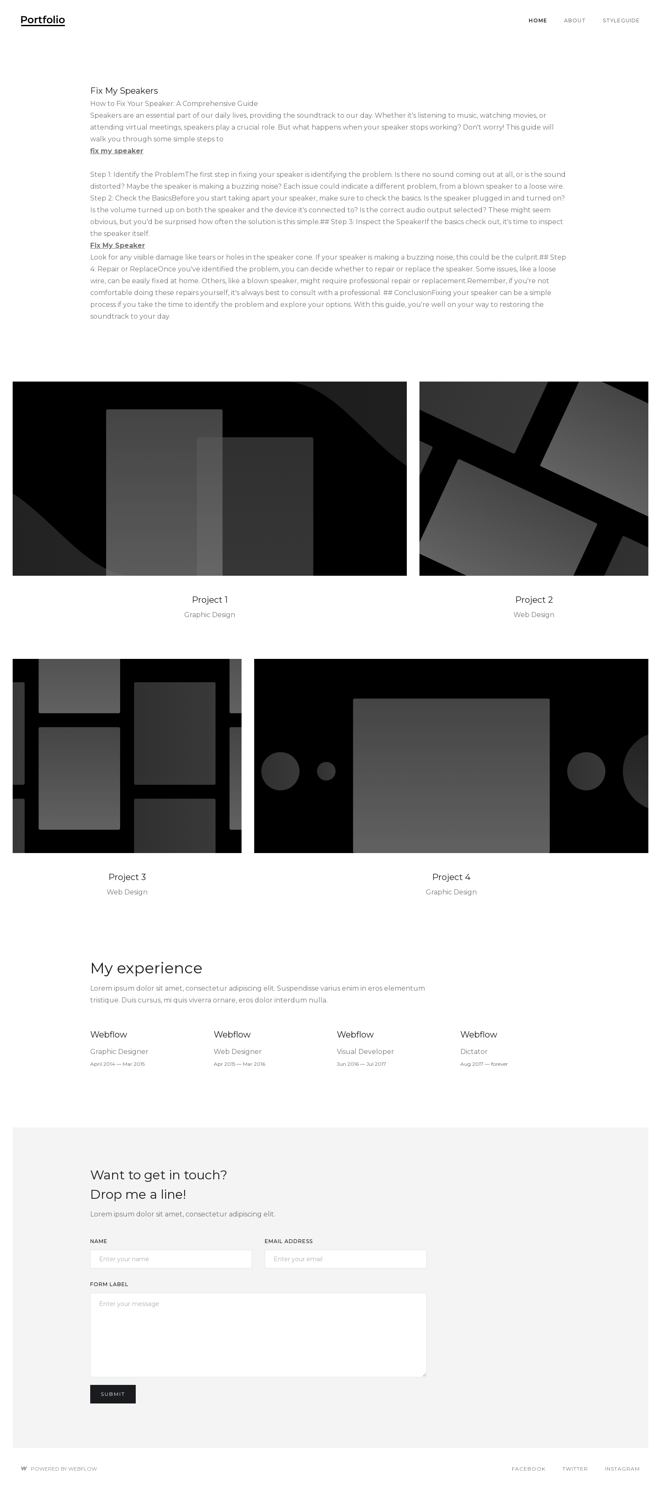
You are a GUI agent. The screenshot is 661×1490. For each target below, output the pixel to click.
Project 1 (210, 600)
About (575, 20)
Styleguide (621, 20)
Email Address (289, 1241)
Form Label (109, 1284)
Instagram (622, 1469)
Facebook (528, 1469)
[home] (43, 20)
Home (538, 20)
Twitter (575, 1469)
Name (98, 1241)
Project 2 (534, 600)
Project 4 (451, 877)
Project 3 (127, 877)
